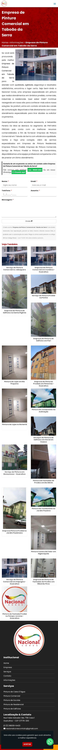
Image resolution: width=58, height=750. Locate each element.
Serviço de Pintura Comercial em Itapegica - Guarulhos (14, 581)
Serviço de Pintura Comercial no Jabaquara (14, 268)
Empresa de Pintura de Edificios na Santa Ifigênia (14, 311)
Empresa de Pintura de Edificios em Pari (43, 339)
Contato (7, 676)
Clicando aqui (18, 172)
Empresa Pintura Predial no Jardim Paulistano (14, 532)
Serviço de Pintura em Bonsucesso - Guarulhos (14, 473)
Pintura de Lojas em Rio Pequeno (14, 382)
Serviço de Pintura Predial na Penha (43, 296)
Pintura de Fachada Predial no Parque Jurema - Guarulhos (14, 616)
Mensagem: (7, 200)
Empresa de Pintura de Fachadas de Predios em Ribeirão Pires (43, 581)
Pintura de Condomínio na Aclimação (43, 410)
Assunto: (35, 190)
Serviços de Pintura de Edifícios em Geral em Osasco (43, 439)
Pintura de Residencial (14, 704)
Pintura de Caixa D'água (14, 691)
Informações (9, 680)
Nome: (5, 181)
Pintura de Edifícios (12, 708)
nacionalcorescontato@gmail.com (22, 728)
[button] (55, 4)
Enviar (29, 221)
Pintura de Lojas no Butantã (14, 424)
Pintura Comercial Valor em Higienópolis (43, 552)
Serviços (7, 671)
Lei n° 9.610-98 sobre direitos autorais (30, 238)
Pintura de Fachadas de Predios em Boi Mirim (43, 481)
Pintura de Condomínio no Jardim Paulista (43, 509)
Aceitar (27, 744)
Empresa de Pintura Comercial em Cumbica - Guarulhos (43, 269)
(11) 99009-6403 (35, 170)
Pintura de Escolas (12, 700)
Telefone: (7, 190)
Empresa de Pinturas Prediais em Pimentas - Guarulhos (43, 383)
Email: (34, 181)
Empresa (8, 667)
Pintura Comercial (12, 696)
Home (6, 663)
